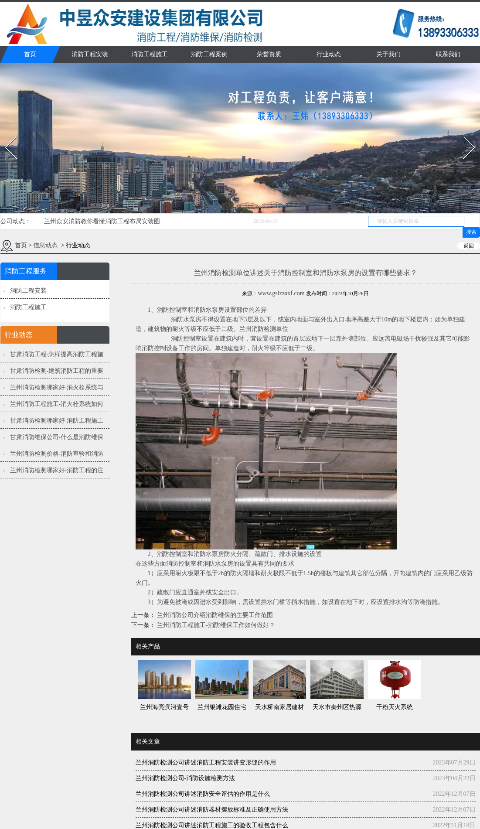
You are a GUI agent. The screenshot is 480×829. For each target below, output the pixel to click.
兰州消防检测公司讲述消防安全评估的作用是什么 (203, 794)
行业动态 (329, 54)
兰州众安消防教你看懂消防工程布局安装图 (102, 221)
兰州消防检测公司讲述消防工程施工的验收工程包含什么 (212, 825)
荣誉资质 (269, 54)
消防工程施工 (149, 54)
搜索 (471, 232)
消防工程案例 (209, 54)
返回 (468, 246)
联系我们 (448, 54)
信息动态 (45, 245)
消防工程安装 (89, 54)
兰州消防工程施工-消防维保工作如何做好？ (215, 625)
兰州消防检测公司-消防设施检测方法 (185, 778)
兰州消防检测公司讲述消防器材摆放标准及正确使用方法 (212, 809)
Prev (5, 134)
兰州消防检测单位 (263, 329)
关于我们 (388, 54)
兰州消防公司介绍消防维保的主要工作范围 (214, 615)
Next (464, 134)
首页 (30, 54)
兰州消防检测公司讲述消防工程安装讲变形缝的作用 (206, 762)
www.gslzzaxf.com (281, 293)
